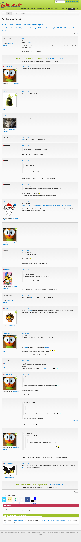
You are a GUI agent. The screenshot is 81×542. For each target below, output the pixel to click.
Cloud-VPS (64, 8)
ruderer (57, 27)
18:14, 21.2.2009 (25, 184)
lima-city (4, 25)
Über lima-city (45, 532)
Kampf (30, 310)
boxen (13, 28)
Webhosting (4, 532)
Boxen (23, 139)
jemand (24, 28)
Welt (58, 178)
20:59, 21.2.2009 (25, 400)
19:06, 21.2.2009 (25, 269)
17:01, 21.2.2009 (25, 38)
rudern (64, 28)
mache (46, 28)
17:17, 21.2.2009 (25, 115)
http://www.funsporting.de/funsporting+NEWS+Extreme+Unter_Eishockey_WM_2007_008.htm (46, 205)
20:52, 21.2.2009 (25, 333)
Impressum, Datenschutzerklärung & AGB (64, 532)
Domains (57, 8)
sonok (6, 91)
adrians (6, 116)
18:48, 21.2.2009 (25, 250)
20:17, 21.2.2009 (25, 308)
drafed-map (7, 269)
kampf (29, 28)
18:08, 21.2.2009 (25, 145)
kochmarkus (7, 201)
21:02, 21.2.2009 (25, 430)
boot (9, 28)
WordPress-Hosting (48, 8)
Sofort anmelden (52, 509)
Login (67, 1)
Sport (34, 45)
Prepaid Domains (8, 522)
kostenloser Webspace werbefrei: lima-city (17, 5)
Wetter (23, 467)
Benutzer (15, 13)
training (13, 31)
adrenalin (5, 28)
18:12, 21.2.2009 (25, 160)
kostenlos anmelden (55, 58)
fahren (18, 28)
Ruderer (24, 342)
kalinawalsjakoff (8, 463)
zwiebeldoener (8, 66)
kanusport (34, 28)
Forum (8, 13)
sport (4, 31)
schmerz (75, 28)
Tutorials (29, 13)
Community (71, 8)
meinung (51, 28)
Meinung (31, 42)
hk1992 (6, 308)
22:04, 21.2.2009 (25, 463)
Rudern (33, 297)
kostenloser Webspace (24, 8)
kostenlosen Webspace (9, 477)
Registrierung (74, 1)
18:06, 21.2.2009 (25, 137)
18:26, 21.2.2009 (25, 226)
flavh (5, 41)
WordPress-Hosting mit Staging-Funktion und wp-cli (55, 520)
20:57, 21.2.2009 (25, 374)
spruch (8, 31)
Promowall (22, 13)
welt (19, 31)
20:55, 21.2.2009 (25, 360)
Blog (51, 532)
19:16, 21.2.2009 (25, 295)
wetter (23, 31)
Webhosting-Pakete (36, 8)
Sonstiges (18, 25)
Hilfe (77, 8)
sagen (69, 28)
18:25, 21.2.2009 (25, 201)
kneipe (40, 28)
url (16, 31)
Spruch (40, 390)
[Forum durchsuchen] (60, 1)
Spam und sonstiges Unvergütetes (33, 25)
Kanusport (46, 368)
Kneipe (46, 347)
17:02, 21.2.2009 (25, 66)
